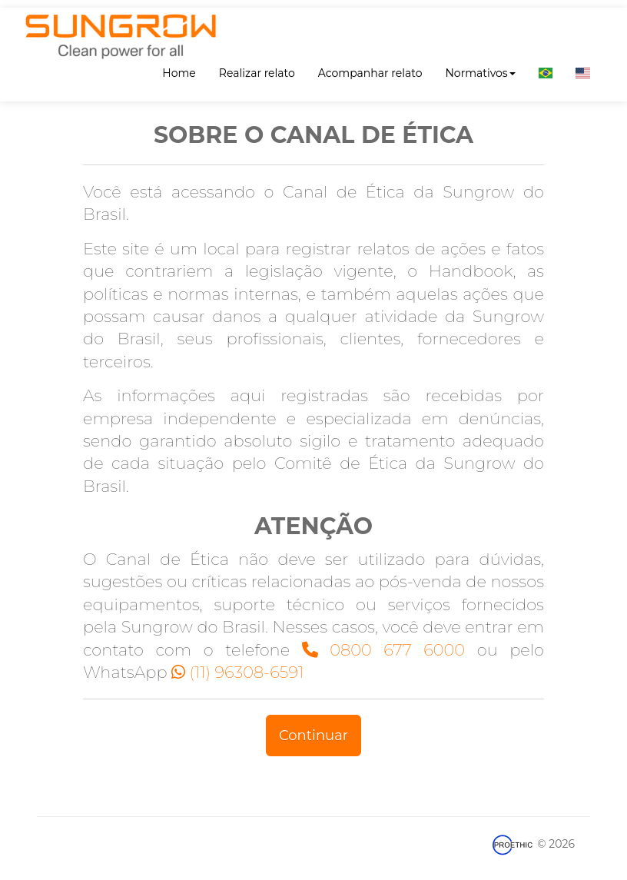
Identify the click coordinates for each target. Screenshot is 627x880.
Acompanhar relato (370, 73)
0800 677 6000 (383, 649)
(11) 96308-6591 (237, 672)
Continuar (313, 735)
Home (178, 73)
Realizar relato (257, 73)
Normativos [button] (480, 73)
